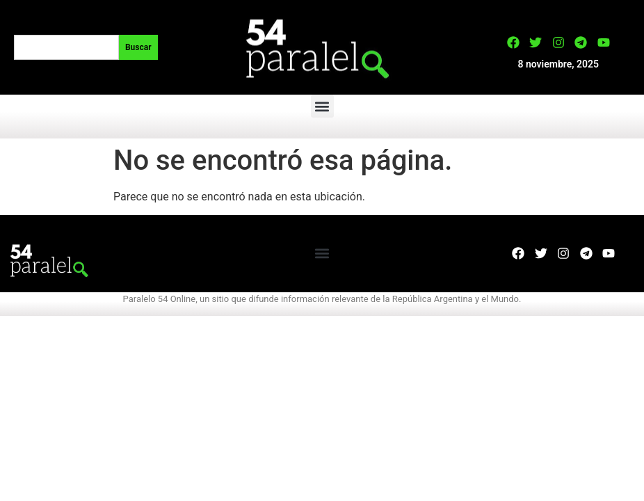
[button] (322, 106)
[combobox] (66, 47)
